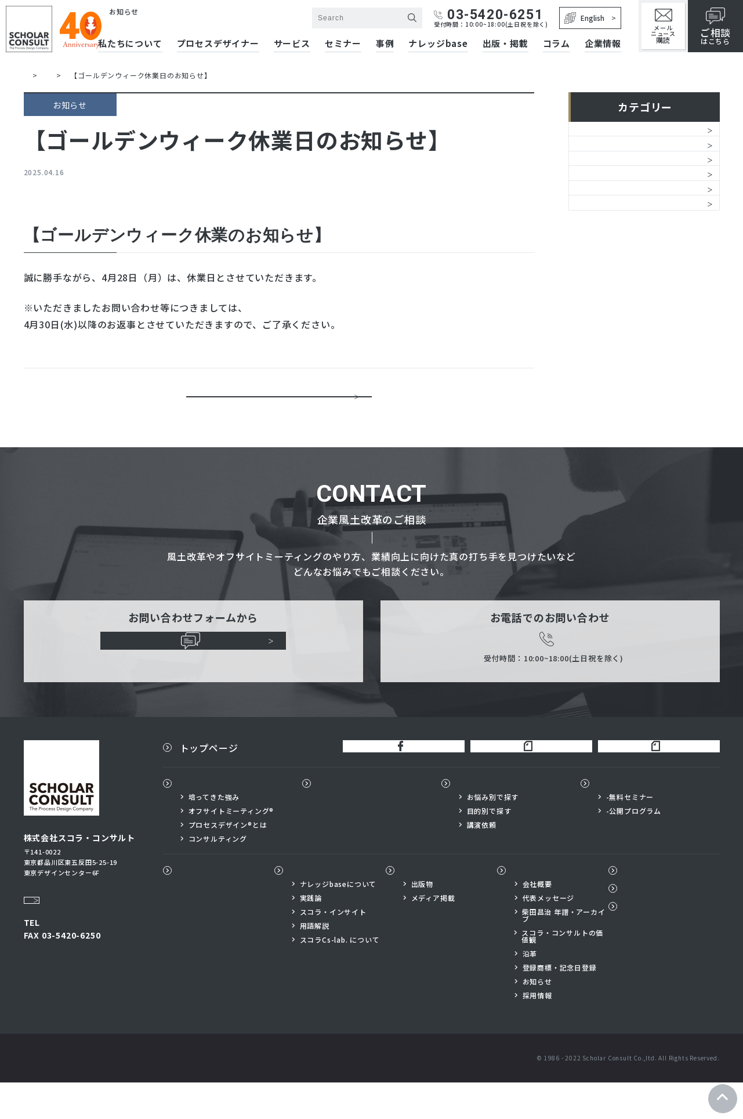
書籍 (587, 225)
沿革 (530, 990)
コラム (556, 44)
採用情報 (537, 1032)
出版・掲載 (505, 44)
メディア (597, 284)
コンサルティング (218, 874)
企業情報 (603, 44)
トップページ (209, 777)
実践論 (311, 934)
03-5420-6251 (488, 14)
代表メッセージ (549, 934)
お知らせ (597, 136)
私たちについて (214, 819)
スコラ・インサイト (333, 948)
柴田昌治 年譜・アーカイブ (564, 952)
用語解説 (314, 962)
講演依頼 (481, 860)
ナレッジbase (437, 44)
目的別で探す (489, 846)
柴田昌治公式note (521, 777)
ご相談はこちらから (193, 670)
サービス (292, 44)
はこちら (715, 27)
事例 (385, 44)
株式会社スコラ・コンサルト (168, 23)
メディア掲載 (433, 934)
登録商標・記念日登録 (560, 1004)
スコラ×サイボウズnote (654, 777)
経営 (587, 166)
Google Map (52, 919)
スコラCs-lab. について (340, 976)
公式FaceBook (393, 777)
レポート (597, 255)
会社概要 (537, 920)
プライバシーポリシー (668, 948)
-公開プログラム (633, 846)
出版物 (417, 906)
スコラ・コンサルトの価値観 (562, 973)
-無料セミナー (630, 833)
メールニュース (663, 26)
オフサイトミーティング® (231, 846)
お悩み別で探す (493, 833)
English (584, 18)
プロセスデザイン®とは (228, 860)
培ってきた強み (214, 833)
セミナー (343, 44)
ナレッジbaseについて (338, 920)
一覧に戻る (279, 403)
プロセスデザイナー (363, 819)
